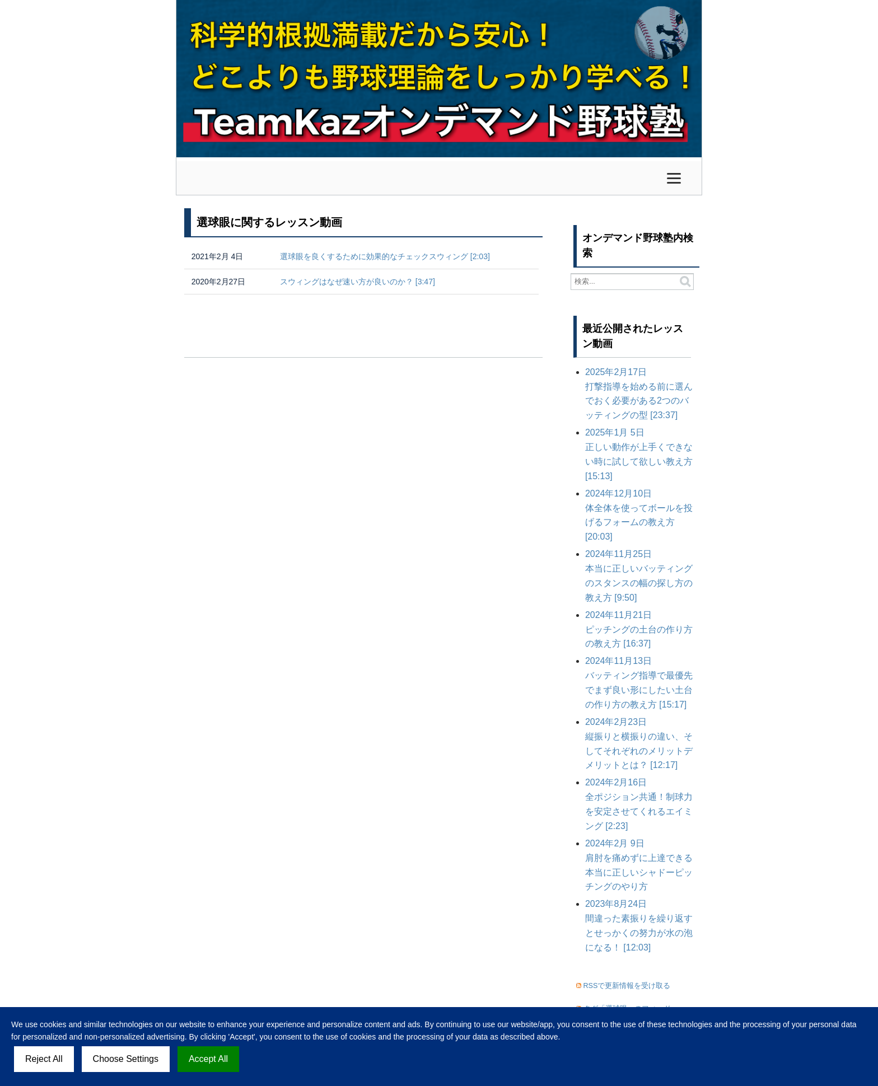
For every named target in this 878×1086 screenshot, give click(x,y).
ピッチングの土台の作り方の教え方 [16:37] (639, 629)
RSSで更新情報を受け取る (627, 986)
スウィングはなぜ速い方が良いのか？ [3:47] (357, 281)
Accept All (208, 1059)
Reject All (44, 1059)
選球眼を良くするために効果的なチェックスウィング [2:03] (385, 256)
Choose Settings (125, 1059)
